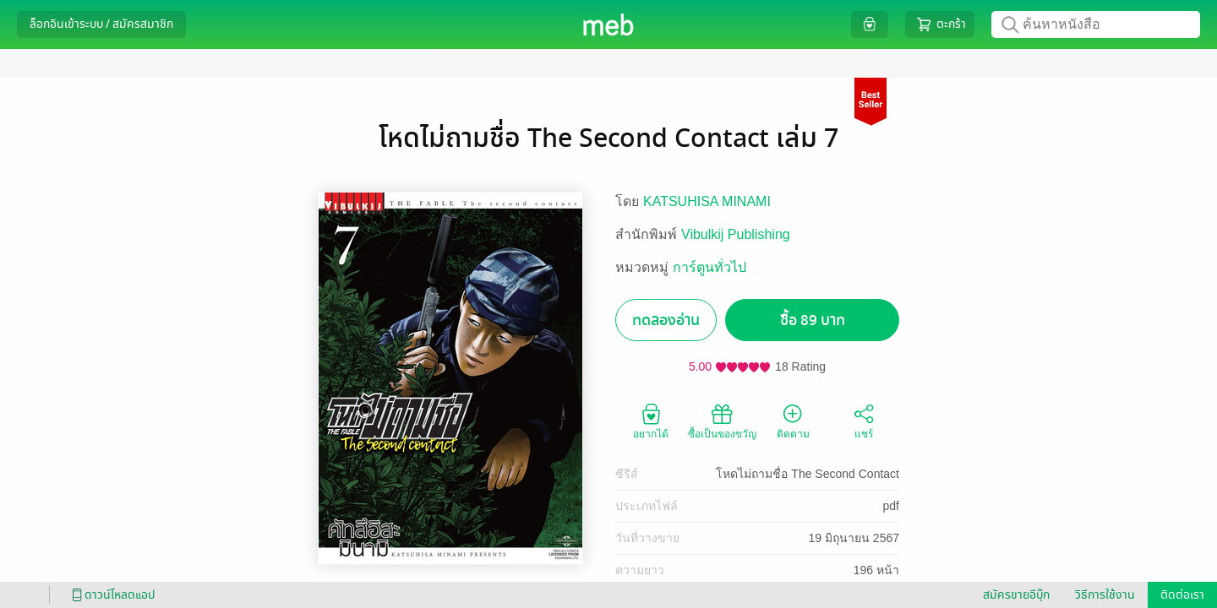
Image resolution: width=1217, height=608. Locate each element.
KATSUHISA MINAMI (707, 201)
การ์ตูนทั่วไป (709, 267)
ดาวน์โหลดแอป (111, 595)
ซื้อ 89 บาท (812, 320)
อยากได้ (651, 420)
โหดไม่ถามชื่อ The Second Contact (807, 473)
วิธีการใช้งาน (1105, 595)
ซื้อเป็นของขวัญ (722, 420)
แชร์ (863, 420)
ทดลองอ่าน (666, 320)
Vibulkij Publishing (735, 234)
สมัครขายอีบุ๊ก (1016, 595)
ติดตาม (793, 420)
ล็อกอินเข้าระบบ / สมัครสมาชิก (101, 24)
